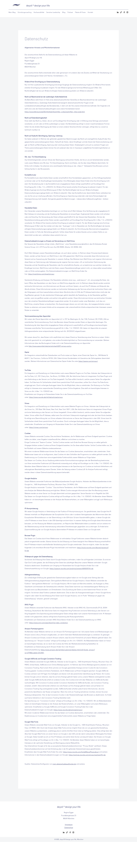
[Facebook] (124, 12)
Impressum (69, 825)
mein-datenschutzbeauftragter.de (64, 764)
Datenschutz (68, 828)
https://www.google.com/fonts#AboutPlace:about (81, 752)
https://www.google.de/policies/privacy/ (68, 710)
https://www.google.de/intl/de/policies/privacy (46, 397)
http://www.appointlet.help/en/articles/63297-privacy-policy (50, 346)
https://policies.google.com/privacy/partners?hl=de (87, 755)
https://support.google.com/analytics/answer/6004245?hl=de (71, 568)
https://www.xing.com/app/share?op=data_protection (48, 623)
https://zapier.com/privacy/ (88, 361)
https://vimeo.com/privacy (38, 427)
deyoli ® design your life (38, 5)
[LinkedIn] (118, 12)
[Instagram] (127, 12)
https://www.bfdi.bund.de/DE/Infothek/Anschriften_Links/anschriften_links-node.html (55, 112)
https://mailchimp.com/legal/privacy (41, 274)
